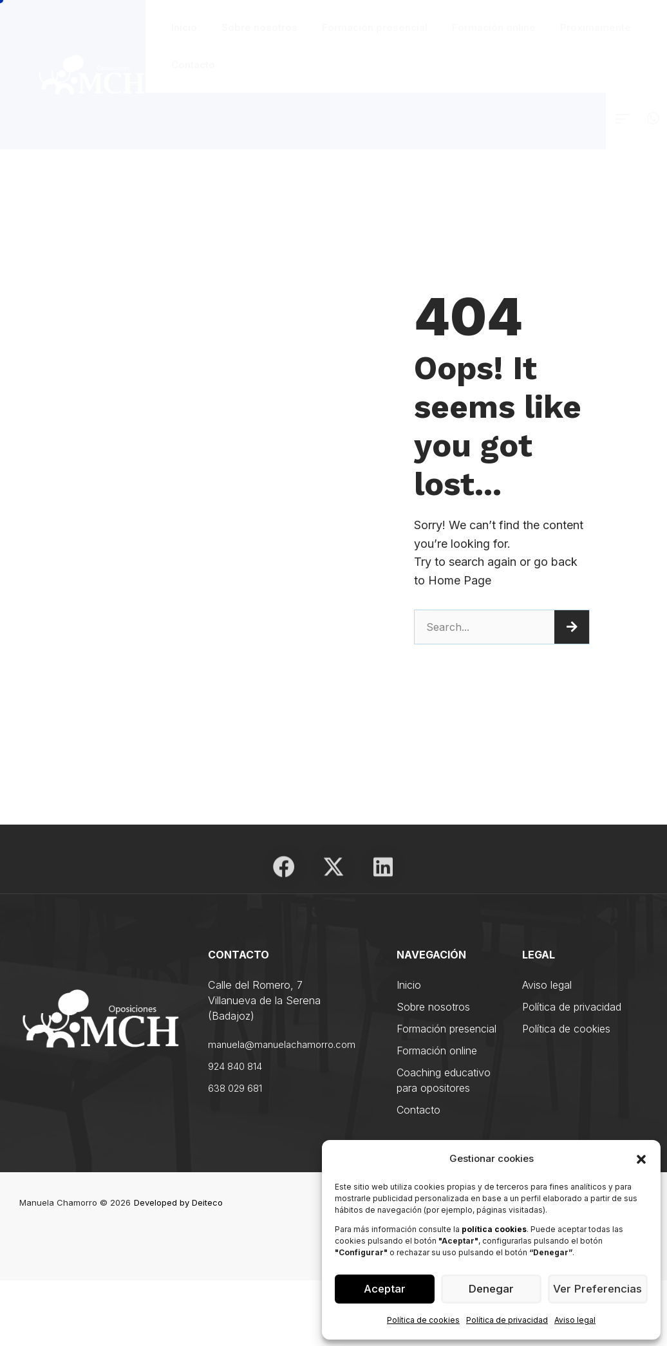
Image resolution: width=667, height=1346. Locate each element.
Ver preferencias (597, 1289)
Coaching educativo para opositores (444, 1078)
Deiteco (207, 1200)
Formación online (494, 27)
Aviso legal (575, 1320)
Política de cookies (423, 1320)
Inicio (184, 27)
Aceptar (384, 1289)
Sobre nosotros (259, 27)
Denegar (491, 1289)
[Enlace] (622, 118)
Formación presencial (374, 27)
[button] (641, 1159)
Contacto (193, 65)
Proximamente (595, 27)
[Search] (571, 627)
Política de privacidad (507, 1320)
